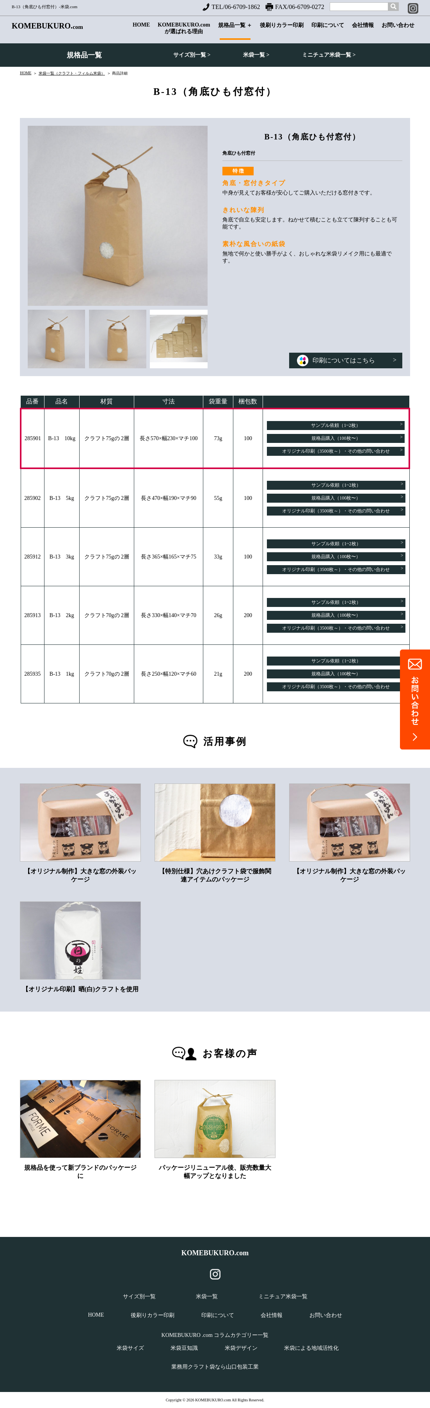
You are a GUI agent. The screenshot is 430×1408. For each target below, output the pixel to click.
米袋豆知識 (184, 1348)
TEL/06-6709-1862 (231, 7)
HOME (141, 30)
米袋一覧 (207, 1296)
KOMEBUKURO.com (215, 1253)
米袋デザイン (241, 1348)
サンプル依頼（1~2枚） (357, 424)
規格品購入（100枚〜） (357, 437)
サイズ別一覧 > (191, 55)
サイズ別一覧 (139, 1296)
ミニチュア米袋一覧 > (328, 55)
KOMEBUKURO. (47, 26)
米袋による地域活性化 (311, 1348)
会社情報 (363, 31)
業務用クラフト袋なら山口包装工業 (215, 1367)
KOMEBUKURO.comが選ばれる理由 (184, 30)
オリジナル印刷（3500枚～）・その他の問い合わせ (342, 450)
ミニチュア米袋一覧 (282, 1296)
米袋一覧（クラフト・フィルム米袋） (72, 73)
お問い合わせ (398, 31)
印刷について (327, 31)
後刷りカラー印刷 (282, 31)
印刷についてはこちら (346, 360)
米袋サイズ (130, 1348)
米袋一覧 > (256, 55)
